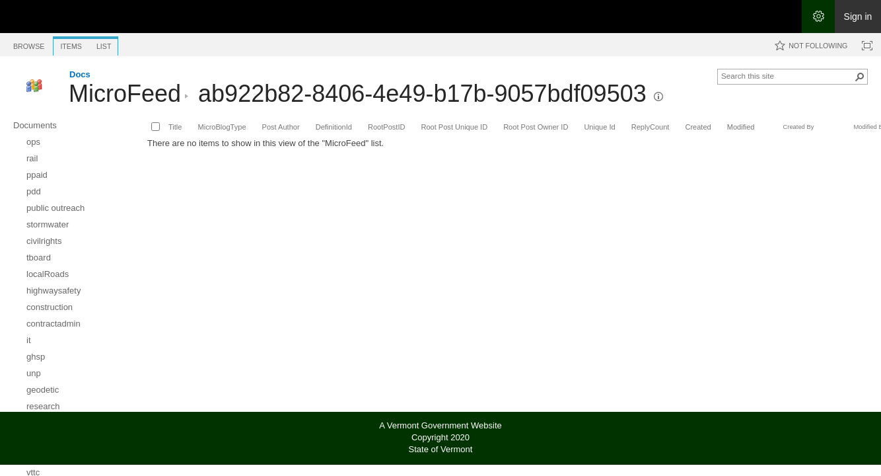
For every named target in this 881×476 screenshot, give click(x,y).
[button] (658, 96)
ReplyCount (650, 127)
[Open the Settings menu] (818, 16)
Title (175, 127)
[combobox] (787, 75)
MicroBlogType (221, 127)
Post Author (281, 127)
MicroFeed (125, 93)
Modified (741, 127)
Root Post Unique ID (454, 127)
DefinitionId (334, 127)
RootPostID (386, 127)
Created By (798, 126)
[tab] (29, 44)
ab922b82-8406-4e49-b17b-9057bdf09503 (422, 93)
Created (698, 127)
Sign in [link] (858, 16)
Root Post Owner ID (535, 127)
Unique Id (599, 127)
